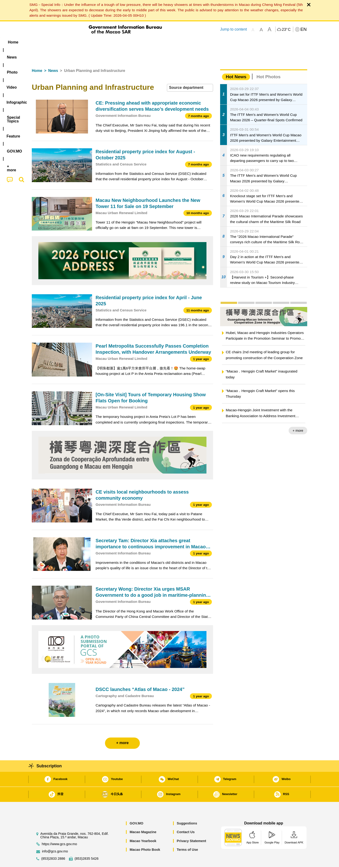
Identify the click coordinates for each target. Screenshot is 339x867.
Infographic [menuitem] (126, 42)
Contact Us (186, 818)
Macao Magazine (143, 818)
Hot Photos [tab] (268, 62)
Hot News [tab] (236, 62)
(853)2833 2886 (53, 844)
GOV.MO (136, 809)
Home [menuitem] (41, 42)
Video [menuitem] (102, 42)
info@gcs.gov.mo (55, 837)
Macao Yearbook (143, 826)
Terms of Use (187, 835)
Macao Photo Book (145, 835)
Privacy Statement (191, 826)
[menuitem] (61, 42)
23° (286, 29)
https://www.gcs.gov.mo (59, 830)
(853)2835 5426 (87, 844)
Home (37, 56)
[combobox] (190, 73)
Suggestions (187, 809)
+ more (298, 416)
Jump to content (233, 29)
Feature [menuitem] (188, 42)
